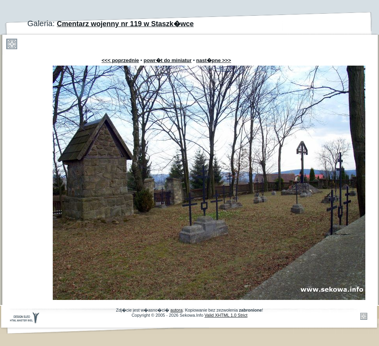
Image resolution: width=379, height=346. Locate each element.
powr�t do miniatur (168, 60)
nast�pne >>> (213, 60)
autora (176, 310)
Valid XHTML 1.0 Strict (225, 315)
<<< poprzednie (120, 60)
